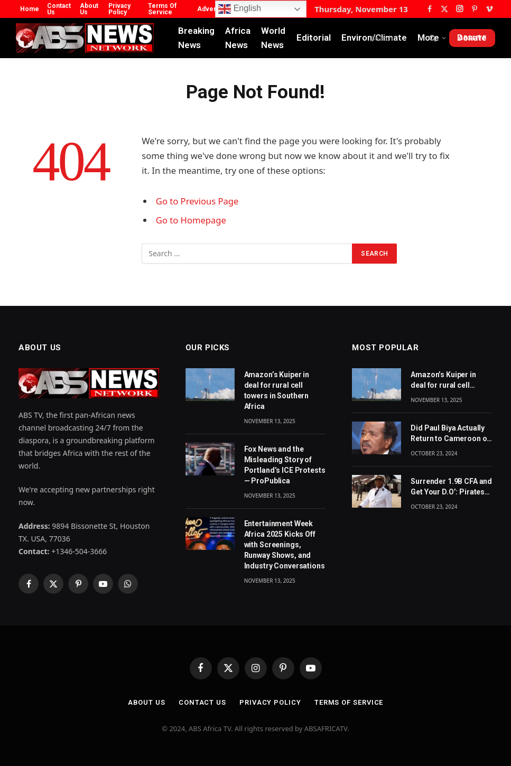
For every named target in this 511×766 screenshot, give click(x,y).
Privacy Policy (119, 9)
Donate (472, 37)
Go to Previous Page (197, 201)
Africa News (237, 37)
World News (273, 37)
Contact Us (59, 9)
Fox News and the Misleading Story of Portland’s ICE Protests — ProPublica (285, 465)
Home (29, 9)
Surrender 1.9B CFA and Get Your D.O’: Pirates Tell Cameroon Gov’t (451, 487)
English (239, 9)
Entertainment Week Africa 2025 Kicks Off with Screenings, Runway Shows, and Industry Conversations (284, 544)
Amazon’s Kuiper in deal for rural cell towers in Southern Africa (276, 390)
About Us (89, 9)
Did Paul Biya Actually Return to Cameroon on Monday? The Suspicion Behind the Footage (451, 434)
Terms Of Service (162, 9)
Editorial (313, 37)
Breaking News (196, 37)
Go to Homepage (191, 220)
